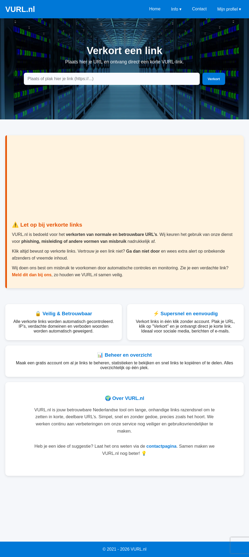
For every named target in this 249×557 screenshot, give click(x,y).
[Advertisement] (124, 182)
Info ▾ (176, 9)
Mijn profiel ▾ (229, 9)
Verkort (214, 79)
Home (155, 9)
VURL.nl (20, 9)
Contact (199, 9)
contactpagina (161, 446)
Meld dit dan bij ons (31, 275)
